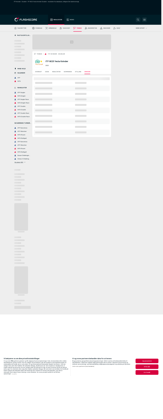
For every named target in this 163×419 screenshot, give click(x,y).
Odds (47, 71)
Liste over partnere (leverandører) (83, 366)
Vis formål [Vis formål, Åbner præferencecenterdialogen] (147, 372)
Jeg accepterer (147, 361)
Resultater (56, 71)
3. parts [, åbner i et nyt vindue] (14, 374)
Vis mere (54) (20, 162)
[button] (138, 19)
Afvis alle (147, 366)
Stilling (78, 71)
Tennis (39, 54)
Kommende (68, 71)
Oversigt (38, 71)
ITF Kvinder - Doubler (56, 54)
